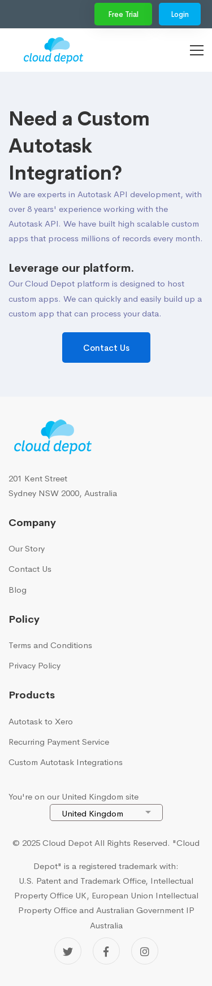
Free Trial (123, 14)
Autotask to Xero (40, 721)
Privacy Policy (34, 665)
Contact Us (106, 347)
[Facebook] (106, 951)
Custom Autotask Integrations (65, 762)
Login (180, 14)
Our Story (26, 548)
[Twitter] (67, 951)
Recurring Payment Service (58, 741)
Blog (17, 589)
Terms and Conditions (50, 645)
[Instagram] (144, 951)
